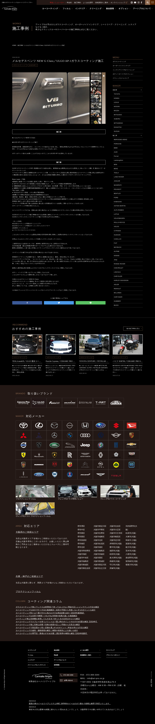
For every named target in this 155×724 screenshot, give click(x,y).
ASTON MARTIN (120, 206)
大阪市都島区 (99, 551)
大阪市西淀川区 (100, 565)
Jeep (115, 260)
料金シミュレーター (57, 2)
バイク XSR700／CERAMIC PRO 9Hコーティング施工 (128, 361)
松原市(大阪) (131, 533)
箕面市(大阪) (131, 544)
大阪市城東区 (99, 537)
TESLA (116, 173)
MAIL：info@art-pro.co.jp (92, 678)
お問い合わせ (68, 680)
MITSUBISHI (118, 123)
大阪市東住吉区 (84, 568)
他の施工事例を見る (133, 328)
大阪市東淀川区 (100, 526)
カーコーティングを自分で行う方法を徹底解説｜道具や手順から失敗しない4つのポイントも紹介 (55, 610)
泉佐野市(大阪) (132, 558)
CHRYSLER (118, 276)
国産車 (115, 90)
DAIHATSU (118, 127)
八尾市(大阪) (131, 554)
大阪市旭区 (82, 554)
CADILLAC (117, 239)
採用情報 (56, 665)
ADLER (116, 284)
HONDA (116, 98)
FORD (116, 197)
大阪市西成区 (99, 561)
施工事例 (77, 2)
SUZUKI (117, 131)
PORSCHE (117, 144)
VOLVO (116, 226)
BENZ (116, 168)
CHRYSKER (118, 297)
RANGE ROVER (119, 264)
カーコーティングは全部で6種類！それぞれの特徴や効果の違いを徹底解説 (46, 616)
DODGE (117, 255)
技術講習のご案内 (101, 2)
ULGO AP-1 (33, 65)
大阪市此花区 (99, 544)
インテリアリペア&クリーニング (124, 70)
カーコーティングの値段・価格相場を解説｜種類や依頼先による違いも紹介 (47, 630)
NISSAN (117, 106)
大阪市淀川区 (115, 540)
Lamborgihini (118, 160)
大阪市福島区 (83, 561)
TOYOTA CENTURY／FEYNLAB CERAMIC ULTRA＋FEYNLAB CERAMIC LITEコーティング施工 (94, 361)
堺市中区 (81, 530)
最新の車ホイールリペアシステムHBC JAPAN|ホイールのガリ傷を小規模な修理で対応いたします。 (70, 704)
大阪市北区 (98, 540)
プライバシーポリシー (113, 655)
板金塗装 (56, 650)
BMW (116, 148)
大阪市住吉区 (115, 526)
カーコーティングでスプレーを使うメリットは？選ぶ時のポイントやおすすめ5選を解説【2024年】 (57, 622)
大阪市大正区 (115, 530)
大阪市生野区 (99, 533)
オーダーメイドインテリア (122, 65)
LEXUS (116, 102)
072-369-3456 (68, 675)
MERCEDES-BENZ (120, 139)
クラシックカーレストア (121, 78)
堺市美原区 (82, 540)
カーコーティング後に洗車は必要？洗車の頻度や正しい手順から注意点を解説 (48, 625)
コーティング (32, 650)
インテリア (31, 660)
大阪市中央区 (83, 558)
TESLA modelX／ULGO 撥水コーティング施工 (27, 361)
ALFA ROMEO (119, 210)
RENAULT (117, 289)
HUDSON (117, 235)
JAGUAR (117, 181)
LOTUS (116, 214)
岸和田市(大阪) (116, 544)
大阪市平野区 (99, 530)
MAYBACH (117, 247)
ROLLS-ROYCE (119, 222)
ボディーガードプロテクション (123, 74)
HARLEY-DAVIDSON (121, 280)
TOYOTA (117, 94)
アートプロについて (60, 660)
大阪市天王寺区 (116, 533)
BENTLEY (117, 193)
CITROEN (117, 231)
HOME (14, 45)
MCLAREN (117, 293)
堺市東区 (81, 533)
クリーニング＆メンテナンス (37, 665)
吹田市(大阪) (115, 554)
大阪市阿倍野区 (84, 551)
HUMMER (117, 301)
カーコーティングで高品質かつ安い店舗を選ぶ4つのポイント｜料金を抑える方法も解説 (52, 628)
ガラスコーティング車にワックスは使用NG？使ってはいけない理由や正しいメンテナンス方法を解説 (57, 607)
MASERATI (118, 185)
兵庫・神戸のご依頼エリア (29, 576)
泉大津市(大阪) (116, 558)
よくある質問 (88, 2)
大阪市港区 (98, 547)
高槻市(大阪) (115, 561)
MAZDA (116, 110)
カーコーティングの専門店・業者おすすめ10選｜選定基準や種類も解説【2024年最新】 (52, 633)
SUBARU (117, 119)
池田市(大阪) (115, 551)
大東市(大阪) (131, 537)
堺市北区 (81, 547)
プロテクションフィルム (28, 591)
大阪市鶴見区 (115, 537)
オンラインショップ (119, 2)
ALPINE (116, 251)
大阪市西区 (98, 558)
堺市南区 (81, 544)
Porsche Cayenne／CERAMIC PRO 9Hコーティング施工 (61, 361)
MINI (115, 164)
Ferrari (116, 156)
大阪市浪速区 (99, 554)
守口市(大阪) (115, 565)
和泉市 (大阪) (131, 540)
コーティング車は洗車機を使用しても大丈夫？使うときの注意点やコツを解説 (48, 619)
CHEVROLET (118, 268)
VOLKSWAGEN (119, 218)
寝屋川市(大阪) (132, 565)
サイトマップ (110, 650)
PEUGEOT (117, 189)
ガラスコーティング (19, 65)
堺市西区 (81, 537)
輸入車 (115, 135)
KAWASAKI (118, 202)
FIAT (115, 243)
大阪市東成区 (83, 565)
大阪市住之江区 (100, 568)
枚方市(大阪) (131, 547)
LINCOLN (117, 272)
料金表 (69, 2)
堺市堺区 (81, 526)
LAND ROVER (119, 177)
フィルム (30, 655)
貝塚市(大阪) (115, 568)
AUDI (116, 152)
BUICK (116, 305)
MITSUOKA (118, 115)
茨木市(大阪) (131, 551)
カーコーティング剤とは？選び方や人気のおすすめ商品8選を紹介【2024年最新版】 (50, 613)
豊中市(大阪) (115, 547)
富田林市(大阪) (132, 561)
